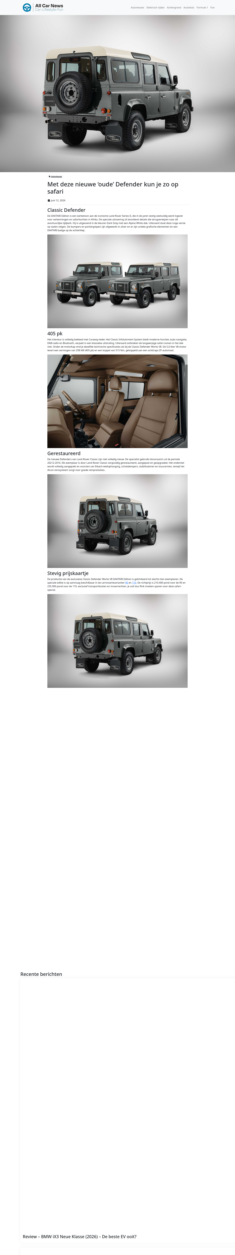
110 (134, 582)
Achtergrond (174, 7)
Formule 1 (202, 7)
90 (126, 582)
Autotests (189, 7)
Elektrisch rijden (156, 7)
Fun (212, 7)
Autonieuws (137, 7)
